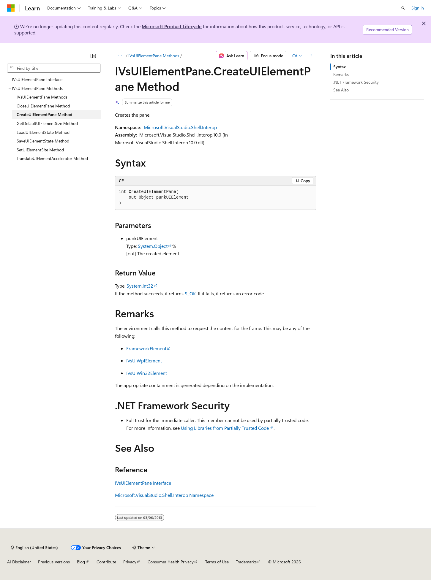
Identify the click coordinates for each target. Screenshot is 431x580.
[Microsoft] (11, 8)
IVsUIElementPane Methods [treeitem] (42, 97)
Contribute (106, 562)
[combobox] (54, 68)
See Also (341, 90)
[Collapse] (93, 55)
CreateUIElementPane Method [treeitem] (44, 114)
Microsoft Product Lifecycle (172, 26)
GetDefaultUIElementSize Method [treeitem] (47, 123)
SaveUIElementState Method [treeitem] (43, 141)
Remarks (341, 74)
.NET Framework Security (356, 82)
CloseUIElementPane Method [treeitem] (43, 106)
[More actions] (311, 56)
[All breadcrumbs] (120, 56)
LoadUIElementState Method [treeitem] (43, 132)
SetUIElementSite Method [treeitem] (40, 150)
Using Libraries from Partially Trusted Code (225, 428)
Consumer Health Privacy (171, 562)
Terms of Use (217, 562)
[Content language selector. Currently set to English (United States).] (34, 547)
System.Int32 (140, 286)
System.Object (153, 246)
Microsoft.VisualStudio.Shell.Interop (180, 127)
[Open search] (403, 8)
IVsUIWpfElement (144, 360)
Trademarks (246, 562)
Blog (81, 562)
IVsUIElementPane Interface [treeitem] (37, 79)
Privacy (129, 562)
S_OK (190, 293)
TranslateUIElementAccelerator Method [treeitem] (52, 158)
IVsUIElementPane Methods (153, 55)
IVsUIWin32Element (146, 373)
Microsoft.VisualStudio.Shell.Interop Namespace (164, 495)
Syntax (339, 66)
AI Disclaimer (19, 562)
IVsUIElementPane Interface (143, 483)
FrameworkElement (146, 348)
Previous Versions (54, 562)
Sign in (417, 8)
